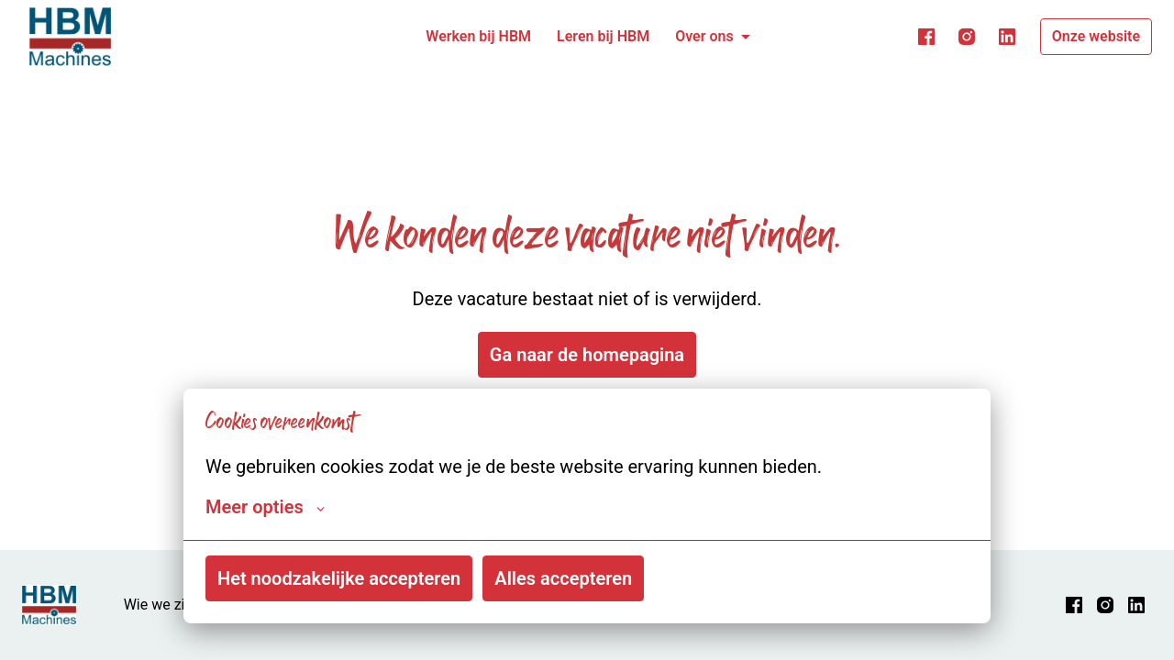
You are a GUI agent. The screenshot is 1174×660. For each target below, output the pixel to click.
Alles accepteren (563, 578)
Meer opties (265, 507)
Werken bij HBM (478, 36)
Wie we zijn (160, 604)
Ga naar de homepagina (587, 355)
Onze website (1096, 36)
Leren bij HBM (603, 36)
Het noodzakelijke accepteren (338, 578)
